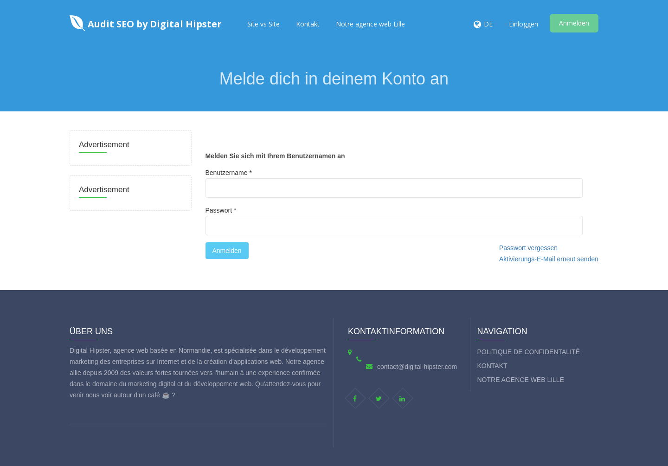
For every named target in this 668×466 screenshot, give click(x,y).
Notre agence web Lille (370, 23)
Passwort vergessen (528, 248)
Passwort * (394, 221)
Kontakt (308, 23)
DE (488, 23)
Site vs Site (263, 23)
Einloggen (523, 23)
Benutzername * (394, 183)
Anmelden (574, 23)
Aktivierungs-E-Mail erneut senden (548, 259)
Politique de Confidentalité (528, 352)
